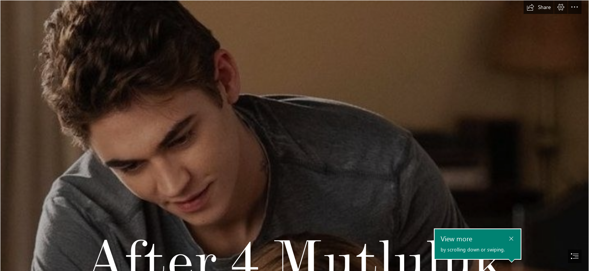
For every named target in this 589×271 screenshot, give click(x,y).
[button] (539, 7)
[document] (294, 135)
